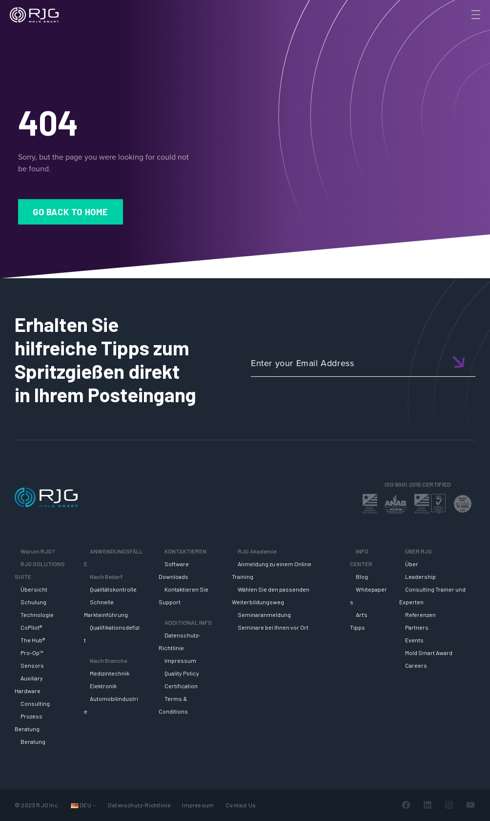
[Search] (462, 30)
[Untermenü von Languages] (94, 805)
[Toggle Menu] (475, 14)
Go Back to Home (70, 211)
